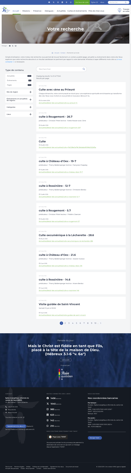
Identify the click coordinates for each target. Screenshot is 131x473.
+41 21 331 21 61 (13, 407)
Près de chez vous (96, 11)
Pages (19, 85)
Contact (38, 468)
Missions (26, 11)
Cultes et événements (77, 11)
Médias (28, 466)
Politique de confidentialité (40, 466)
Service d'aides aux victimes (14, 429)
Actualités (61, 11)
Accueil (16, 11)
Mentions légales (19, 466)
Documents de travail (72, 466)
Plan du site (8, 466)
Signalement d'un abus (15, 426)
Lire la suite (65, 360)
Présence (37, 11)
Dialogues (49, 11)
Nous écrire (12, 409)
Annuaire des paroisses (12, 468)
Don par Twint (95, 438)
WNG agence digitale (119, 466)
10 (95, 323)
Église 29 (94, 2)
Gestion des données (49, 468)
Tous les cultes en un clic (14, 417)
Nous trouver (12, 412)
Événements (19, 80)
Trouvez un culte (123, 10)
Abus (102, 2)
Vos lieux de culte (82, 2)
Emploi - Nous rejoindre (27, 468)
